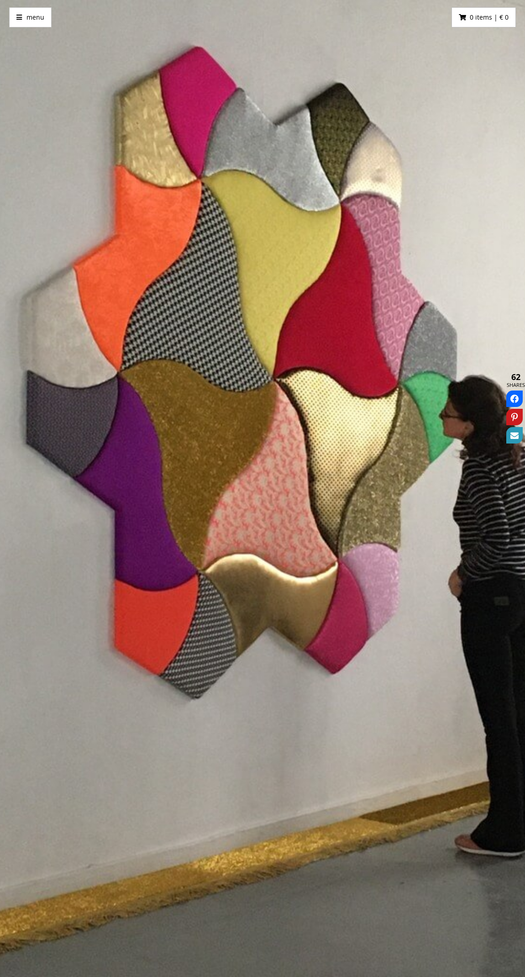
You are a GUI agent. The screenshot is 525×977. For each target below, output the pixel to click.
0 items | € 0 (489, 17)
